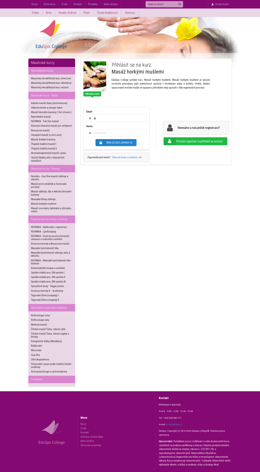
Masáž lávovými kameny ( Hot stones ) (51, 112)
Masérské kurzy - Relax (44, 95)
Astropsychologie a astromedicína (49, 371)
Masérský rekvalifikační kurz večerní (49, 87)
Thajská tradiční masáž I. (44, 144)
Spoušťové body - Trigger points (47, 286)
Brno (48, 12)
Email (89, 111)
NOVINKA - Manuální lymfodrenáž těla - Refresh (51, 262)
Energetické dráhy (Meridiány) (46, 341)
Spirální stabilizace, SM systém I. (48, 272)
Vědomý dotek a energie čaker (46, 107)
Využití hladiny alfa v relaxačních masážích (47, 159)
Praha (35, 12)
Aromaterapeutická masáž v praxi (48, 153)
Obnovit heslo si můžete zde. (126, 157)
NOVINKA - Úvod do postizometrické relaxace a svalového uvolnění (50, 237)
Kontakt (78, 4)
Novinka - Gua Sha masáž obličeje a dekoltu (49, 178)
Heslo (89, 126)
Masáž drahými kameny (43, 139)
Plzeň (87, 12)
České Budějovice (107, 12)
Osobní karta (220, 4)
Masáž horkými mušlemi (43, 203)
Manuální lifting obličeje (43, 199)
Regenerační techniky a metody (49, 219)
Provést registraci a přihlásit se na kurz (193, 141)
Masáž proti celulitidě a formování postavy (48, 185)
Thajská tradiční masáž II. (44, 148)
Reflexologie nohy (40, 315)
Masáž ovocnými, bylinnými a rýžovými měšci (51, 210)
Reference (49, 4)
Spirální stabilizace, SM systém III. (48, 281)
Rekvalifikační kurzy (42, 70)
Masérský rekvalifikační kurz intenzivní (51, 78)
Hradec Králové (67, 12)
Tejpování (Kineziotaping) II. (45, 299)
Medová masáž (39, 324)
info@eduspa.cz (174, 424)
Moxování (36, 350)
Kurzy (35, 4)
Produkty (93, 4)
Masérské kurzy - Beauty (45, 168)
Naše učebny (111, 4)
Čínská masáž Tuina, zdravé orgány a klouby (50, 335)
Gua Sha (35, 355)
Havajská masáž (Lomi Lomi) (46, 135)
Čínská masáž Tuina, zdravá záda (48, 329)
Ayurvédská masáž (41, 116)
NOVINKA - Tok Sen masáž (45, 121)
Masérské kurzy (43, 63)
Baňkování (36, 345)
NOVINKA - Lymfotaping (43, 231)
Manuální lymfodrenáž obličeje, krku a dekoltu (50, 254)
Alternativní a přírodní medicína (49, 307)
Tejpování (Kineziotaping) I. (45, 295)
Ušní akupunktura (40, 359)
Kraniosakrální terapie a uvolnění (48, 268)
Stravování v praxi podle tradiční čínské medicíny (51, 365)
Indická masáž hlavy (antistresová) (49, 103)
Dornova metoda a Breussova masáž (50, 243)
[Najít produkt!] (164, 4)
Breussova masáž (40, 130)
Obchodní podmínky (91, 445)
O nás (65, 4)
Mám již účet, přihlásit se (114, 142)
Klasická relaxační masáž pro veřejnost (51, 125)
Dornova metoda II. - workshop (47, 290)
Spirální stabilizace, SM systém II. (48, 277)
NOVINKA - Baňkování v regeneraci (49, 227)
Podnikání (36, 379)
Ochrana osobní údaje (92, 436)
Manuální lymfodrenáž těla (44, 248)
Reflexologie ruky (40, 320)
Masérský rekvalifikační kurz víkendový (51, 83)
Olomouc (130, 12)
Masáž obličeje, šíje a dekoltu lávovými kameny (51, 193)
